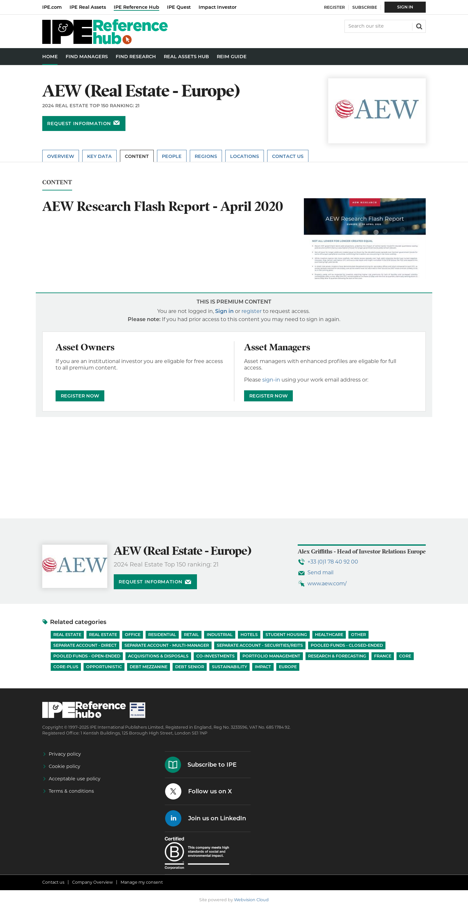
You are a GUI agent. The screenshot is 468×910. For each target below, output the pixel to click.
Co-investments (215, 656)
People (172, 156)
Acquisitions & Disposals (158, 656)
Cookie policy (64, 766)
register (251, 311)
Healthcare (329, 634)
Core (405, 656)
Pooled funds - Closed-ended (347, 645)
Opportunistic (104, 666)
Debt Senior (189, 666)
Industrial (220, 634)
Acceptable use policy (74, 779)
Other (358, 634)
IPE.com (52, 7)
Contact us (53, 882)
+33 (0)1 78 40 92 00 (332, 562)
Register (334, 7)
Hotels (249, 634)
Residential (162, 634)
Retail (191, 634)
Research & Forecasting (337, 656)
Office (132, 634)
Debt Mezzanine (148, 666)
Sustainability (229, 666)
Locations (244, 156)
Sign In (405, 7)
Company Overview (92, 882)
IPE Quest (179, 7)
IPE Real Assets (88, 7)
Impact (263, 666)
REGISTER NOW (80, 396)
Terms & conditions (71, 791)
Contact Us (288, 156)
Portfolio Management (271, 656)
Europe (288, 666)
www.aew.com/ (326, 583)
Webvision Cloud (251, 899)
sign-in (271, 380)
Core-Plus (65, 666)
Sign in (224, 311)
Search (418, 26)
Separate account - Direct (85, 645)
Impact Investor (218, 7)
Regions (206, 156)
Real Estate (67, 634)
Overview (60, 156)
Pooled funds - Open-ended (86, 656)
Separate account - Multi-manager (166, 645)
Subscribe (364, 7)
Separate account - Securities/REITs (260, 645)
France (382, 656)
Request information (79, 123)
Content (137, 156)
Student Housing (286, 634)
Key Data (99, 156)
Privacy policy (65, 754)
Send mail (320, 572)
